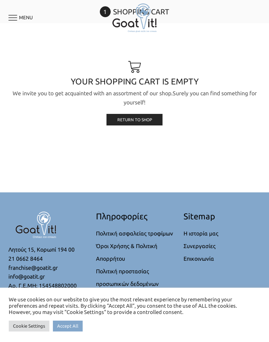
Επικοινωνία (199, 258)
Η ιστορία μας (201, 233)
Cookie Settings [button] (29, 325)
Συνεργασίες (199, 246)
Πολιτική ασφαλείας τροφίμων (134, 233)
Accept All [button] (67, 325)
